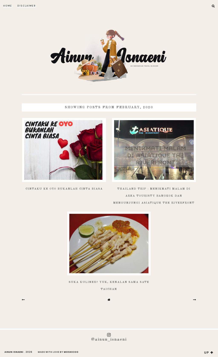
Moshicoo (71, 352)
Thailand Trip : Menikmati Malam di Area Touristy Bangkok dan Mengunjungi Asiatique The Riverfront (154, 195)
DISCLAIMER (26, 5)
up (209, 352)
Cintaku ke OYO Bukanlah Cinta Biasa (64, 188)
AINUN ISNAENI (13, 352)
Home (7, 5)
